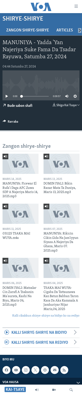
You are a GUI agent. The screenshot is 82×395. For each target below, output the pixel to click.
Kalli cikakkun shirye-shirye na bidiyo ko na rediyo (46, 315)
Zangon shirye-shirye (27, 30)
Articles (64, 30)
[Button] (10, 123)
